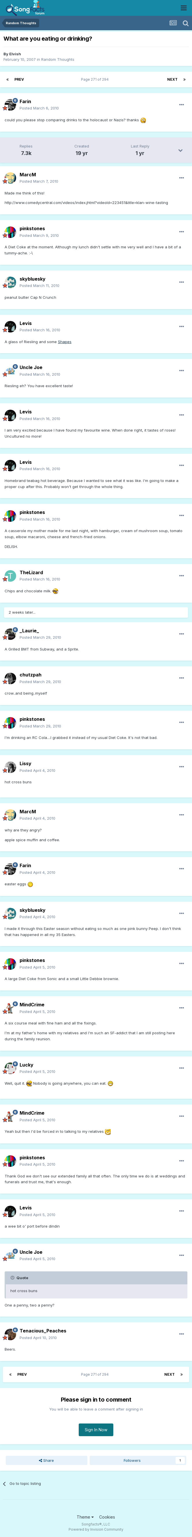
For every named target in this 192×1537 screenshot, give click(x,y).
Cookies (107, 1517)
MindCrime (32, 1004)
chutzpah (31, 675)
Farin (25, 101)
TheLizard (31, 572)
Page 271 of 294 (95, 79)
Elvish (15, 54)
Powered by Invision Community (96, 1529)
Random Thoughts (57, 59)
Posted (39, 108)
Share (46, 1460)
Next (172, 79)
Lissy (25, 763)
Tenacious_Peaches (43, 1331)
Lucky (26, 1065)
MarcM (28, 174)
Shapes (64, 341)
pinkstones (32, 228)
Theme (85, 1517)
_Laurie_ (29, 631)
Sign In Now (96, 1429)
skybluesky (33, 279)
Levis (26, 323)
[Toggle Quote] (13, 1277)
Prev (19, 79)
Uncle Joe (31, 367)
